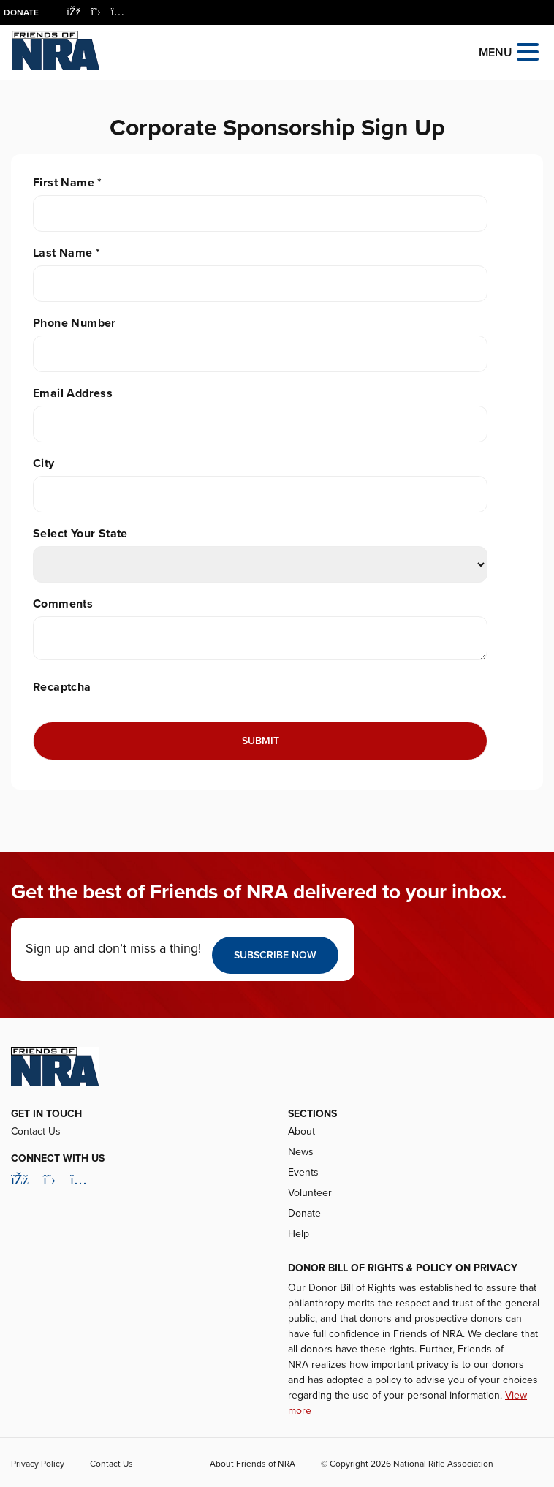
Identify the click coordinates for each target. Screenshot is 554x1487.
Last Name (66, 253)
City (44, 463)
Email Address (73, 393)
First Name (67, 182)
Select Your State (80, 533)
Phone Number (74, 323)
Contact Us (36, 1131)
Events (303, 1172)
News (301, 1152)
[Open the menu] (528, 50)
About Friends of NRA (252, 1463)
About (301, 1131)
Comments (63, 604)
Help (298, 1233)
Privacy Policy (37, 1463)
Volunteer (310, 1193)
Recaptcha (62, 687)
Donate (21, 12)
